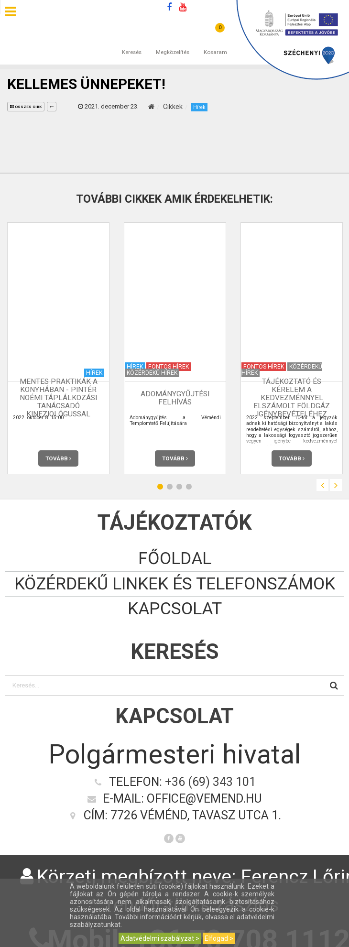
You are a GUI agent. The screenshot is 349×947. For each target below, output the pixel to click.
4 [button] (189, 486)
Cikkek (173, 106)
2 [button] (170, 486)
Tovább (58, 458)
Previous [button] (322, 485)
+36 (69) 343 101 (210, 782)
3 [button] (179, 486)
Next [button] (336, 485)
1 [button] (160, 486)
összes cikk (26, 107)
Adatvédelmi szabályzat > (159, 938)
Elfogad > (219, 938)
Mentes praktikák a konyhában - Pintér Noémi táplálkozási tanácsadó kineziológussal (59, 397)
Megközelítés (172, 42)
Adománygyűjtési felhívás (175, 398)
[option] (58, 348)
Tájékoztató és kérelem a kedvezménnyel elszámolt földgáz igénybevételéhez (291, 397)
